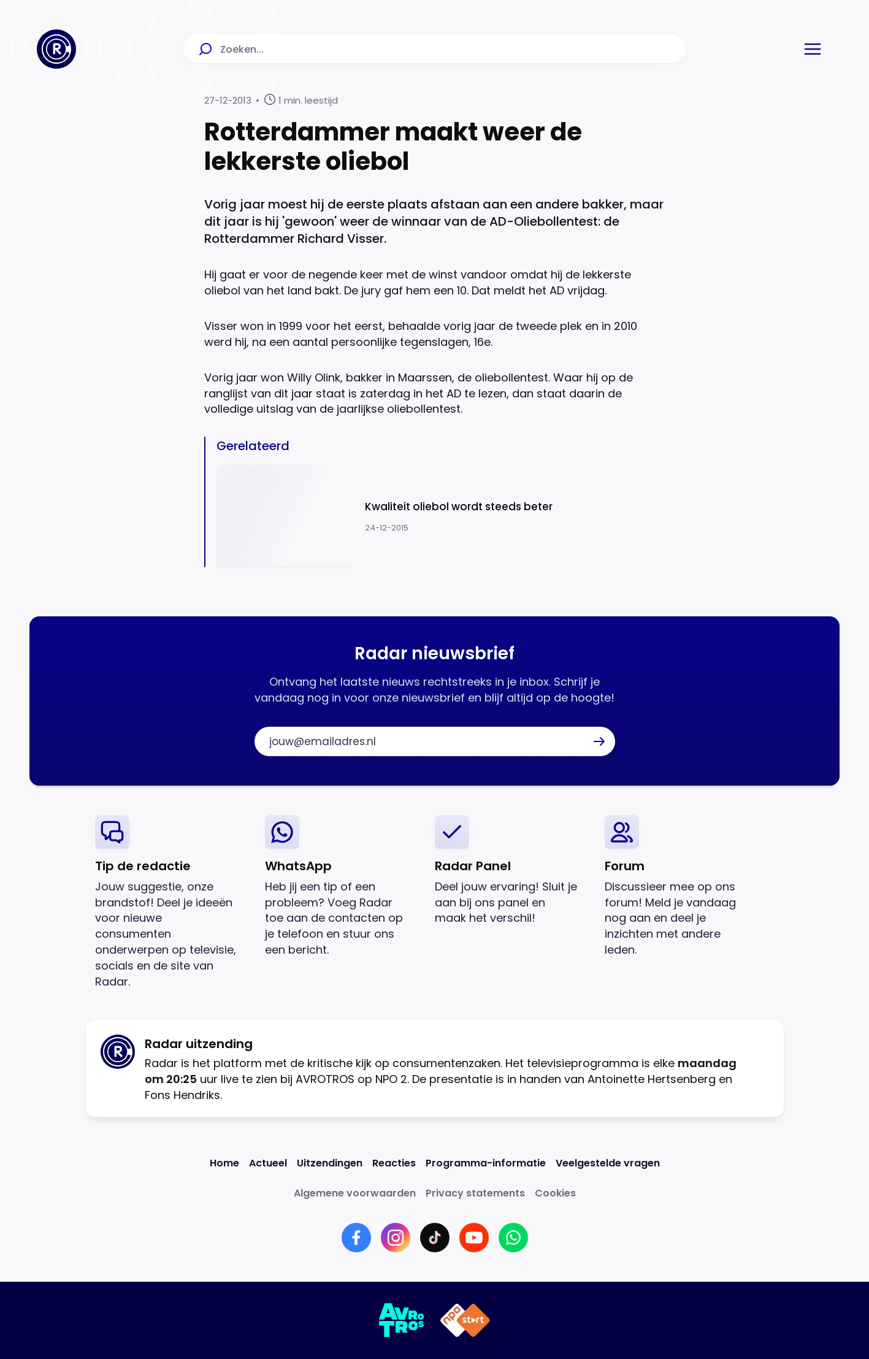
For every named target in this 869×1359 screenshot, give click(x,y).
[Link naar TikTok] (435, 1237)
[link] (170, 902)
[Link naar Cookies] (555, 1193)
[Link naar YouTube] (474, 1237)
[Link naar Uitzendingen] (329, 1163)
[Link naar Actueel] (268, 1163)
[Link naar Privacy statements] (475, 1193)
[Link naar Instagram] (395, 1237)
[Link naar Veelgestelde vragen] (608, 1163)
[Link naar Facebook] (356, 1237)
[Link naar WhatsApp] (513, 1237)
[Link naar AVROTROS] (402, 1320)
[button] (812, 49)
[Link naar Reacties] (394, 1163)
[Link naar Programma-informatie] (486, 1163)
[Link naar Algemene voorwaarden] (355, 1193)
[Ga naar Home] (56, 49)
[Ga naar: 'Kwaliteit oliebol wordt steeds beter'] (440, 516)
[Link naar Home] (224, 1163)
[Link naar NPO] (465, 1320)
